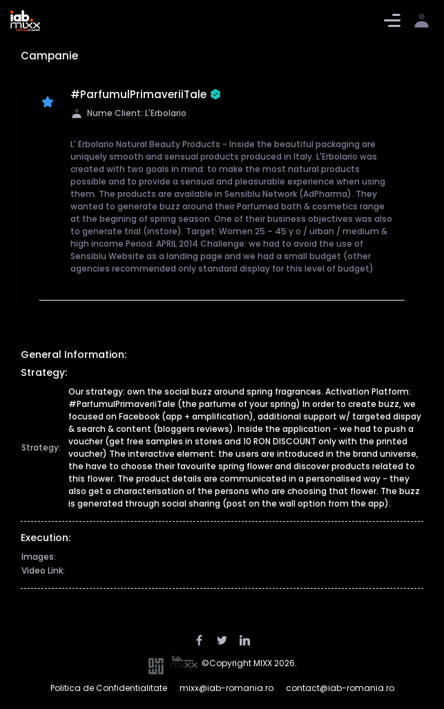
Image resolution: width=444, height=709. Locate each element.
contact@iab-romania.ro (340, 688)
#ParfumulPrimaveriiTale (145, 95)
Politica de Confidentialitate (108, 688)
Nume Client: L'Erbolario (128, 113)
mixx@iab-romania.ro (226, 688)
